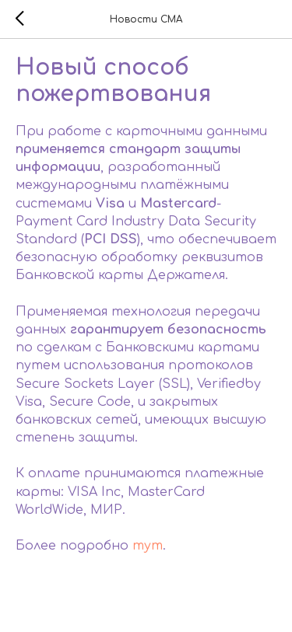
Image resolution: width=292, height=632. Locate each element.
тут (147, 546)
